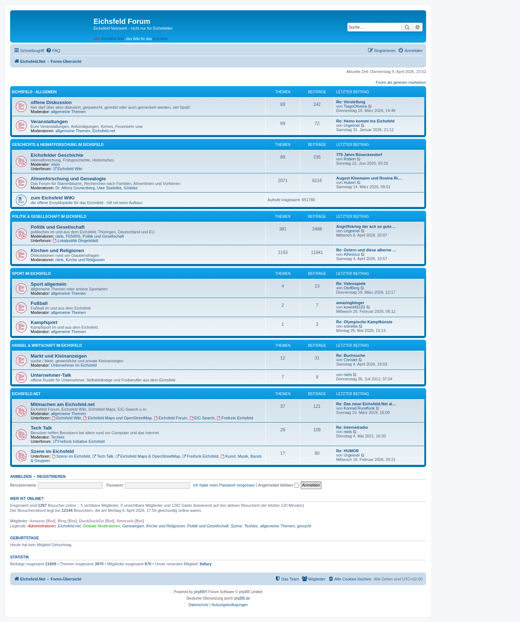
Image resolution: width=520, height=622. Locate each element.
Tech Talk (41, 428)
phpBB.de (242, 598)
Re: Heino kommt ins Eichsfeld (365, 121)
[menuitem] (53, 50)
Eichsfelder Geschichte (57, 155)
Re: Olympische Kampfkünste (364, 322)
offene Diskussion (51, 102)
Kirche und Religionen (85, 260)
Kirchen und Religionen (57, 250)
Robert (350, 159)
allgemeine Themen (68, 111)
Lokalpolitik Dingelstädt (75, 240)
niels (60, 236)
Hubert (350, 182)
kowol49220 (354, 307)
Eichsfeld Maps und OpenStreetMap (117, 418)
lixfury (206, 564)
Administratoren (42, 526)
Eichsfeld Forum (170, 418)
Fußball (39, 303)
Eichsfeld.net (103, 131)
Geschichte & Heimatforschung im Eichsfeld (58, 145)
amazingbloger (350, 303)
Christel (350, 360)
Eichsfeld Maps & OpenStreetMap (148, 456)
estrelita (351, 326)
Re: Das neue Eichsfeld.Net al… (366, 404)
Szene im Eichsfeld (52, 451)
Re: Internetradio (352, 427)
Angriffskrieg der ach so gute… (365, 226)
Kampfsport (44, 322)
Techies (57, 437)
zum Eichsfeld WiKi (53, 197)
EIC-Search (202, 418)
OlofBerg (351, 288)
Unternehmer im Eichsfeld (74, 365)
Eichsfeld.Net (26, 394)
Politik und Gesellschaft (58, 227)
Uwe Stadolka (109, 188)
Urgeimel (352, 125)
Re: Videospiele (351, 283)
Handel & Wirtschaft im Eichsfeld (47, 345)
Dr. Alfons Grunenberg (75, 188)
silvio (55, 164)
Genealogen (133, 526)
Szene (236, 526)
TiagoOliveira (355, 106)
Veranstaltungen (49, 121)
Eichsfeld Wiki (112, 39)
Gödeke (131, 188)
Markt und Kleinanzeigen (59, 356)
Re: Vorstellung (350, 102)
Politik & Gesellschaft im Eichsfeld (49, 217)
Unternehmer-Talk (51, 375)
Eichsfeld (160, 39)
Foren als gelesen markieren (401, 82)
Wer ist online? (27, 498)
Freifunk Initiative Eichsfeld (79, 441)
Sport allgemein (48, 284)
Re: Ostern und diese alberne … (366, 250)
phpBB (199, 592)
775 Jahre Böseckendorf (359, 154)
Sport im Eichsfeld (31, 274)
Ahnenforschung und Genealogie (68, 178)
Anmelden (21, 476)
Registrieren (51, 476)
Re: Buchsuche (350, 355)
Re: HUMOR (347, 451)
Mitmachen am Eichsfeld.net (63, 404)
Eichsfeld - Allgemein (34, 92)
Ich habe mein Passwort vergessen (224, 485)
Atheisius (352, 254)
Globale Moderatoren (101, 526)
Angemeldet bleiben (278, 485)
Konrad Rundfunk (359, 408)
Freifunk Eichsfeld (235, 418)
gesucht (304, 526)
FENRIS (73, 236)
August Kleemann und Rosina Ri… (369, 178)
